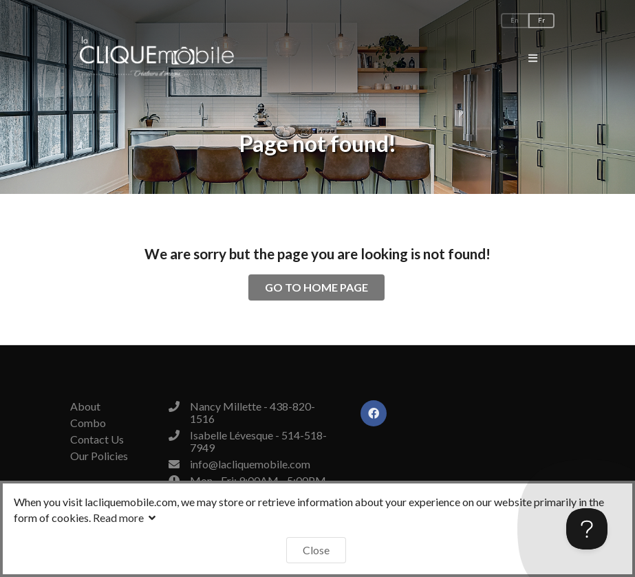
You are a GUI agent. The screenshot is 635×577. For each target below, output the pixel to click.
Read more (126, 517)
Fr (541, 20)
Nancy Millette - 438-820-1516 (252, 412)
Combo (88, 422)
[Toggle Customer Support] (586, 528)
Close (316, 549)
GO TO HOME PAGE (316, 287)
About (85, 406)
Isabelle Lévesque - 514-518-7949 (258, 441)
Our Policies (99, 455)
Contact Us (97, 439)
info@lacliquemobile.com (250, 463)
